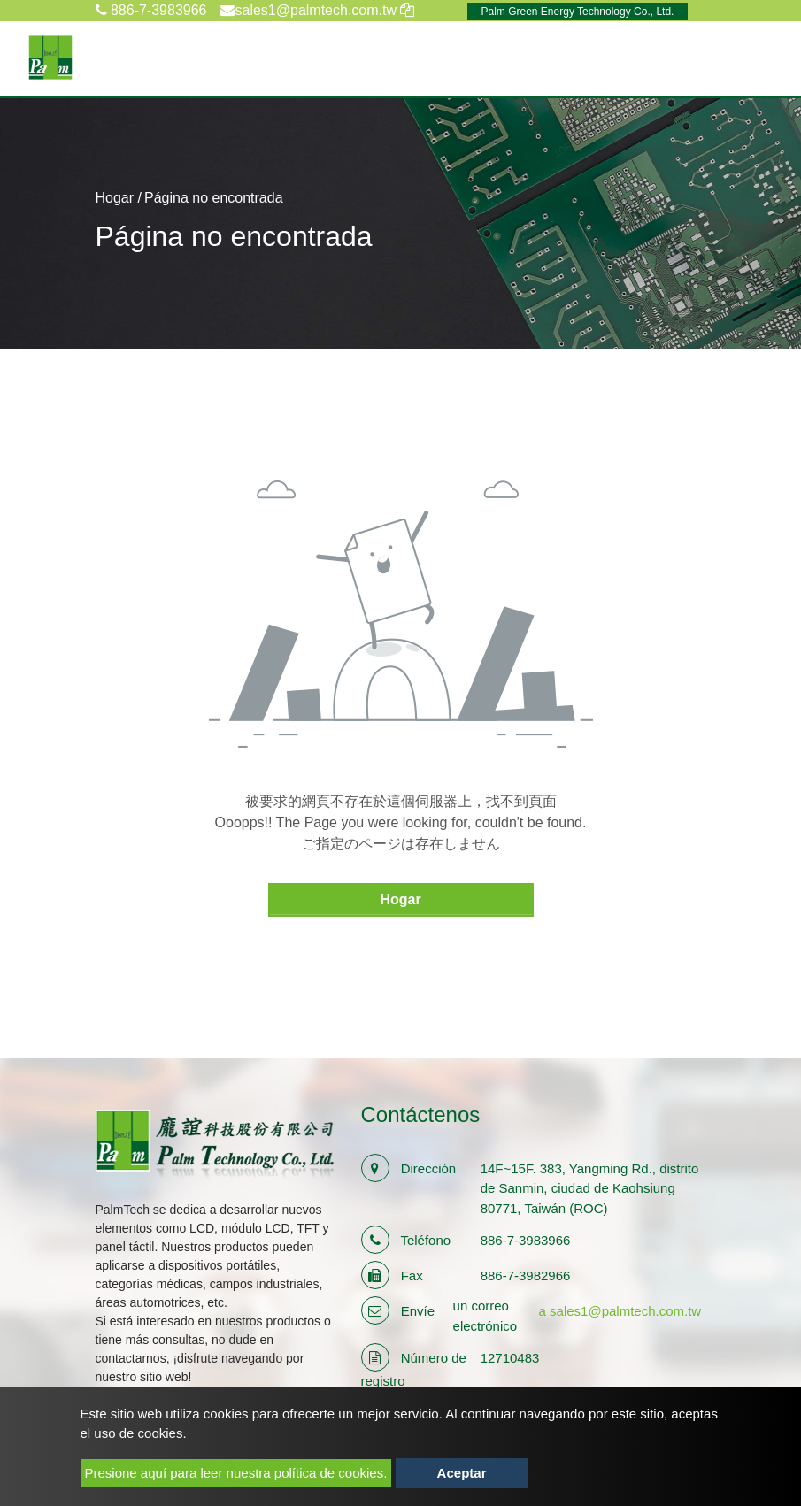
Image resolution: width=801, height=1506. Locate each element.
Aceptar (462, 1472)
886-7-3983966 (151, 10)
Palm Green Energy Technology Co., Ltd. (577, 11)
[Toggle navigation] (762, 57)
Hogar (115, 197)
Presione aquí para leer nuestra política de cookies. (236, 1472)
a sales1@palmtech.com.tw (620, 1310)
